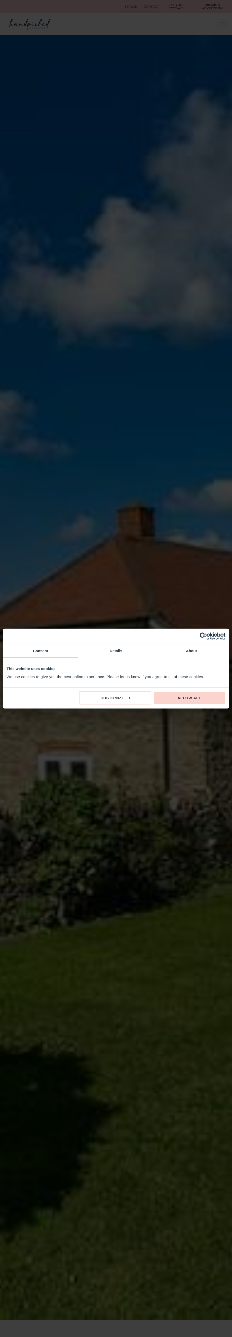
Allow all (189, 697)
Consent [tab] (40, 651)
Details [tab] (116, 651)
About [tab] (191, 651)
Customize (115, 697)
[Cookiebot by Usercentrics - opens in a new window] (203, 636)
